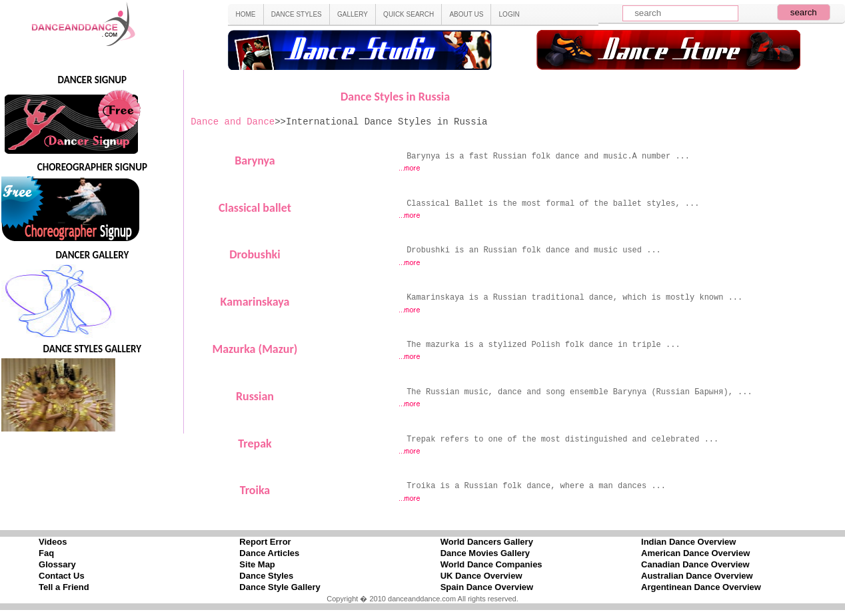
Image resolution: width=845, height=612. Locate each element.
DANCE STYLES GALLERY (92, 349)
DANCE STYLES (296, 14)
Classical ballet (255, 207)
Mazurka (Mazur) (254, 349)
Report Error (265, 542)
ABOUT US (466, 14)
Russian (255, 396)
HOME (245, 14)
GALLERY (352, 14)
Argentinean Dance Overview (701, 587)
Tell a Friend (64, 587)
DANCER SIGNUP (92, 80)
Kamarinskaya (255, 301)
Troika (255, 490)
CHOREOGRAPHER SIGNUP (92, 167)
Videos (53, 542)
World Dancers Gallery (486, 542)
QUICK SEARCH (408, 14)
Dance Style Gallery (279, 587)
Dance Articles (269, 553)
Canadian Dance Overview (695, 564)
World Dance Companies (491, 564)
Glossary (57, 564)
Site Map (257, 564)
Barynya (255, 160)
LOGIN (509, 14)
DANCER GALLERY (92, 255)
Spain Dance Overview (486, 587)
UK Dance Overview (481, 576)
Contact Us (62, 576)
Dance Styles (266, 576)
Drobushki (254, 254)
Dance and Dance (233, 122)
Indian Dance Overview (688, 542)
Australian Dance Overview (697, 576)
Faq (46, 553)
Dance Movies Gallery (485, 553)
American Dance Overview (695, 553)
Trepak (254, 443)
